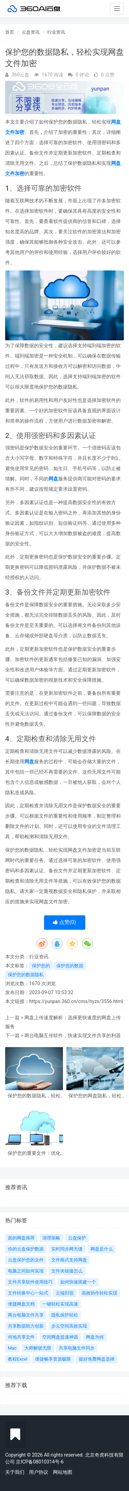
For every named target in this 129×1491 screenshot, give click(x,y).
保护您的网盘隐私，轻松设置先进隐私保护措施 (94, 1095)
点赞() (64, 922)
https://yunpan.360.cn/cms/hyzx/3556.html (76, 1001)
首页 (9, 32)
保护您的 (41, 965)
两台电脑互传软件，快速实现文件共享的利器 (72, 1035)
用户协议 (38, 1472)
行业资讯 (56, 32)
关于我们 (14, 1472)
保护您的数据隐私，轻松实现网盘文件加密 (34, 1095)
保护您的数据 (69, 965)
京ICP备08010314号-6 (39, 1462)
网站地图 (62, 1472)
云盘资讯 (31, 32)
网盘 (53, 478)
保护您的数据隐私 (26, 974)
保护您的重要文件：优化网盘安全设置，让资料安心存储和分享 (34, 1153)
